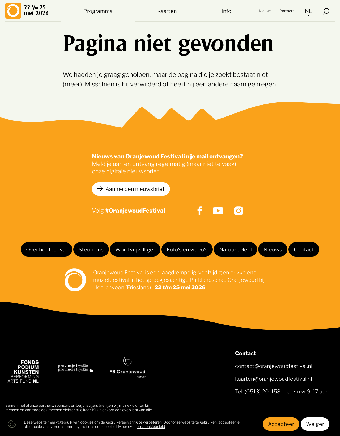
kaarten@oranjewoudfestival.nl (273, 378)
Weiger (315, 423)
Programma (98, 10)
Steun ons (91, 249)
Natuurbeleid (235, 249)
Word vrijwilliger (135, 249)
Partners (286, 10)
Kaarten (167, 10)
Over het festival (46, 249)
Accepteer (281, 423)
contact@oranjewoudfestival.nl (273, 365)
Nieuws (265, 10)
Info (226, 10)
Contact (304, 249)
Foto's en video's (187, 249)
